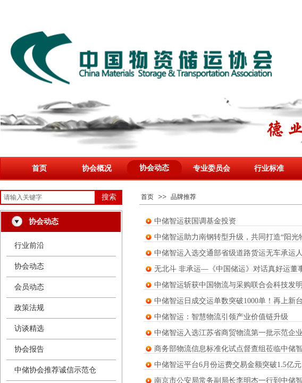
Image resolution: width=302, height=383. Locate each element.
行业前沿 (29, 245)
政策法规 (29, 308)
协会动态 (154, 168)
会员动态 (29, 287)
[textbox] (48, 197)
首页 (39, 168)
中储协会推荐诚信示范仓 (55, 370)
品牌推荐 (183, 197)
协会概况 (97, 168)
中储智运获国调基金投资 (195, 221)
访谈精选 (29, 328)
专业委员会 (211, 168)
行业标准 (269, 168)
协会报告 (29, 349)
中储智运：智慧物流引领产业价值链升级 (221, 317)
